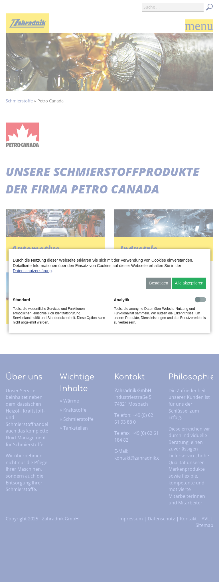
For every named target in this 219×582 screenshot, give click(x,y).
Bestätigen (158, 283)
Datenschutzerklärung (32, 270)
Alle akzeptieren (189, 283)
